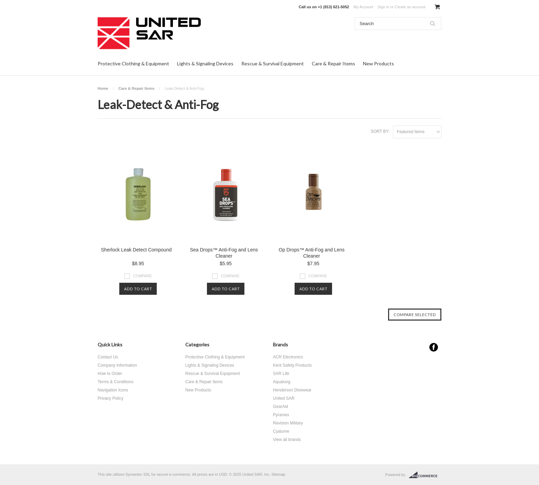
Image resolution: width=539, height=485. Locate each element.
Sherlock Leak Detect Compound (136, 249)
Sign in (383, 7)
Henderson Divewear (292, 390)
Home (103, 88)
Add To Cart (138, 289)
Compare (142, 276)
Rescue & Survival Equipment (272, 63)
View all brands (287, 439)
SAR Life (281, 373)
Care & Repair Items (333, 63)
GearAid (280, 406)
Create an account (410, 7)
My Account (363, 7)
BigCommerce (425, 475)
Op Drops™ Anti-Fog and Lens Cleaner (311, 253)
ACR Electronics (288, 357)
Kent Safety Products (292, 365)
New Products (378, 63)
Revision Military (288, 423)
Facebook (433, 347)
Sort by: (380, 131)
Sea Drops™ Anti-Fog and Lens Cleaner (224, 253)
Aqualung (281, 381)
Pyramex (281, 414)
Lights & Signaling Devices (205, 63)
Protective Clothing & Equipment (133, 63)
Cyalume (281, 431)
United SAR (284, 398)
